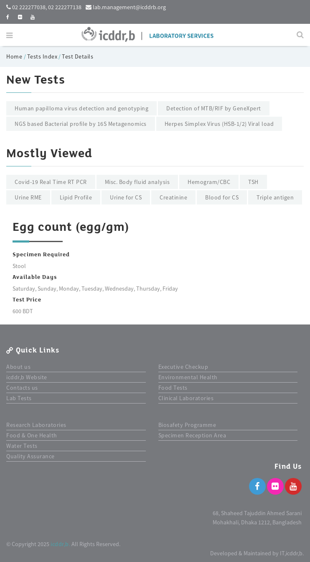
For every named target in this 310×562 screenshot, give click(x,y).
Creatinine (173, 197)
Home (15, 56)
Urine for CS (126, 197)
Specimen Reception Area (192, 435)
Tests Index (42, 56)
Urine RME (28, 197)
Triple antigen (275, 197)
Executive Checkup (183, 366)
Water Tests (22, 446)
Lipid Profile (76, 197)
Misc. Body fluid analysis (137, 182)
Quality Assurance (30, 456)
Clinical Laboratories (186, 398)
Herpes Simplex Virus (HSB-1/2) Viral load (219, 124)
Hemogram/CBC (209, 182)
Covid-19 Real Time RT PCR (51, 182)
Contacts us (22, 387)
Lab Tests (19, 398)
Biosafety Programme (187, 425)
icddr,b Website (26, 377)
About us (18, 366)
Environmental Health (188, 377)
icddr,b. (60, 544)
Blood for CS (222, 197)
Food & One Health (31, 435)
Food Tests (173, 387)
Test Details (77, 56)
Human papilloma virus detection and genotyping (81, 108)
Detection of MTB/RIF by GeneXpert (213, 108)
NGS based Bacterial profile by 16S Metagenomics (81, 124)
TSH (253, 182)
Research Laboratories (36, 425)
